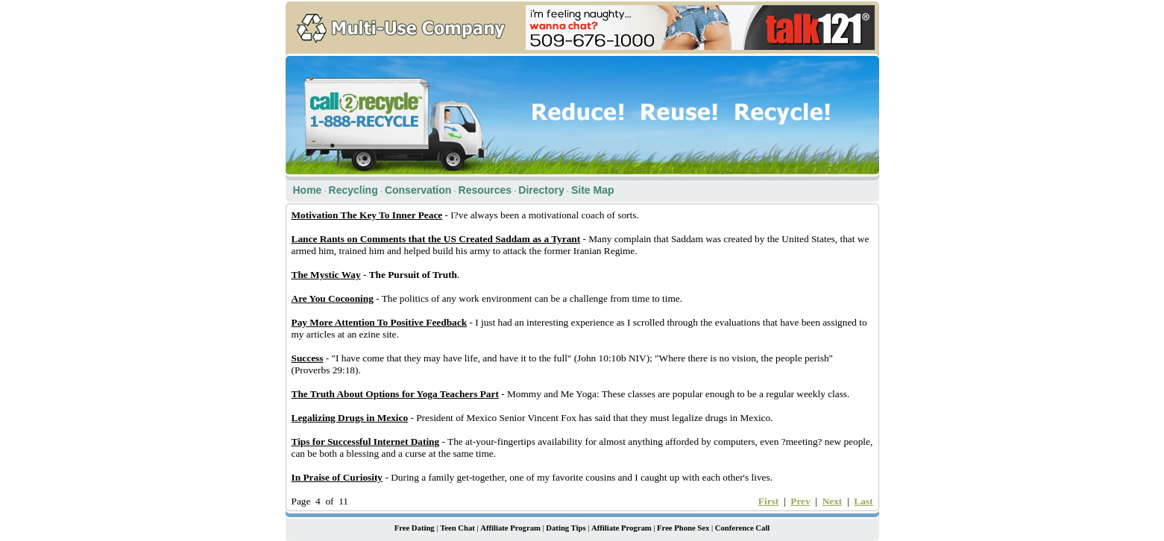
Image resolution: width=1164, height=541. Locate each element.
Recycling (353, 190)
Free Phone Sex (683, 528)
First (768, 501)
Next (832, 501)
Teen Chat (457, 528)
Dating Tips (565, 528)
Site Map (592, 190)
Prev (800, 501)
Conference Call (742, 528)
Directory (541, 190)
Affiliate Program (510, 528)
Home (307, 190)
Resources (485, 190)
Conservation (418, 190)
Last (863, 501)
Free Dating (414, 528)
